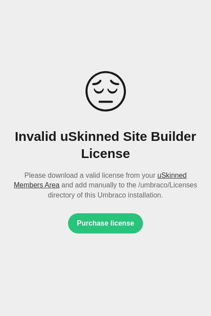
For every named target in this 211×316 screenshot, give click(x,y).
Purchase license (105, 223)
